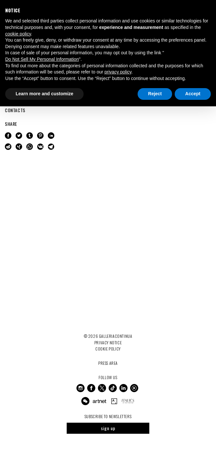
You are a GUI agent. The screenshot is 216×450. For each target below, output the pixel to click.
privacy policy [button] (117, 71)
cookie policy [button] (18, 33)
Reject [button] (155, 93)
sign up (108, 428)
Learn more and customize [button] (44, 93)
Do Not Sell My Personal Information (42, 59)
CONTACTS (15, 110)
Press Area (108, 363)
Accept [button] (192, 93)
